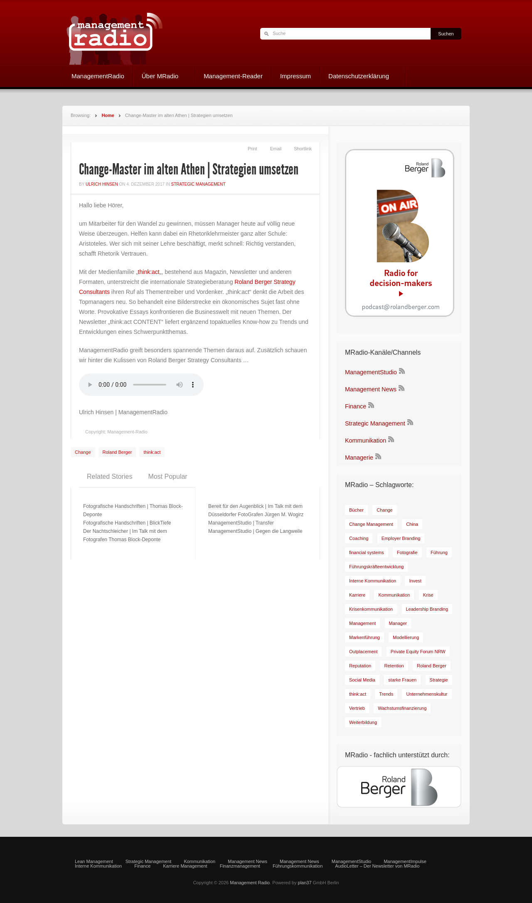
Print (252, 148)
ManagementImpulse (405, 861)
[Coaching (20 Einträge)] (358, 538)
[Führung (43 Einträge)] (439, 552)
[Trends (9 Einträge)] (386, 694)
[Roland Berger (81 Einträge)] (432, 666)
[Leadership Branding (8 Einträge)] (427, 609)
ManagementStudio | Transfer (241, 523)
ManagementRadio (97, 76)
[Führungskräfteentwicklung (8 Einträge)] (376, 567)
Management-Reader (233, 76)
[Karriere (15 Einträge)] (357, 595)
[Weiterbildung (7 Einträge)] (363, 722)
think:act (149, 272)
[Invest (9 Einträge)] (415, 581)
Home (107, 115)
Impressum (295, 76)
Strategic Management (198, 184)
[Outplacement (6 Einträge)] (363, 652)
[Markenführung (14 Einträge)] (364, 637)
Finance (355, 406)
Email (276, 148)
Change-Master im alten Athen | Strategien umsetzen (188, 169)
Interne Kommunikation (98, 866)
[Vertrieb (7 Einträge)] (357, 708)
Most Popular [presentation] (167, 476)
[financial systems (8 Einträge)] (366, 552)
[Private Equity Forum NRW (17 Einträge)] (418, 652)
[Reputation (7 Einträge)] (360, 666)
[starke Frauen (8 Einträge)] (402, 680)
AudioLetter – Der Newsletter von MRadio (377, 866)
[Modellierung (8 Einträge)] (406, 637)
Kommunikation (365, 440)
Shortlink (303, 148)
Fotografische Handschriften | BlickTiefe (127, 523)
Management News (371, 389)
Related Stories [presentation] (109, 476)
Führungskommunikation (298, 866)
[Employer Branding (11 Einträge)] (401, 538)
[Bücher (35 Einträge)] (356, 510)
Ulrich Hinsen (102, 184)
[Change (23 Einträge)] (384, 510)
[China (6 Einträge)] (412, 524)
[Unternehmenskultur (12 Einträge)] (426, 694)
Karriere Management (185, 866)
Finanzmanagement (240, 866)
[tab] (109, 477)
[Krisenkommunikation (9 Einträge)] (371, 609)
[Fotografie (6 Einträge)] (407, 552)
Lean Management (94, 861)
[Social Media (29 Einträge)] (362, 680)
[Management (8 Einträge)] (362, 623)
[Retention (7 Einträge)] (394, 666)
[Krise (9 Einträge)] (428, 595)
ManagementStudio (371, 372)
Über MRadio (159, 77)
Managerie (359, 457)
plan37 (305, 882)
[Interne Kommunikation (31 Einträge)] (372, 581)
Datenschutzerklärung (358, 77)
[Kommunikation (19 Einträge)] (394, 595)
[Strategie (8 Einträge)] (439, 680)
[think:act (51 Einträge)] (357, 694)
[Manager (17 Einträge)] (398, 623)
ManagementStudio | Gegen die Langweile (255, 531)
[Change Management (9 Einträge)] (371, 524)
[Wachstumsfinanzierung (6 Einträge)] (402, 708)
